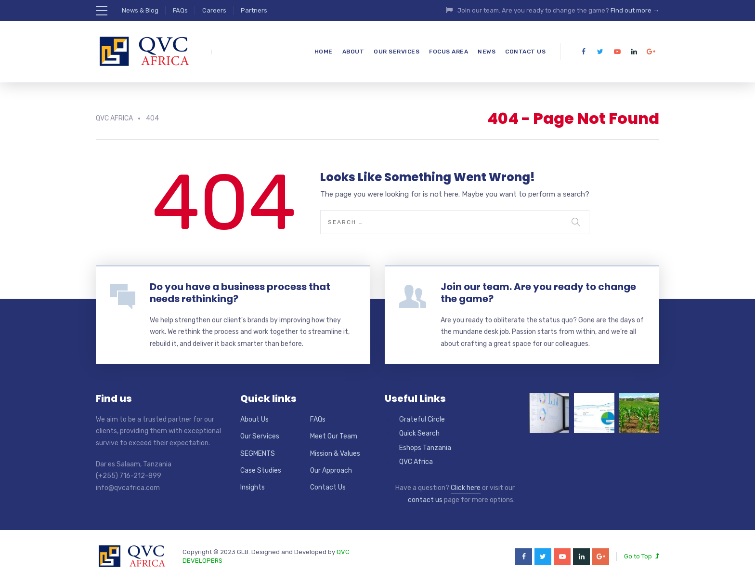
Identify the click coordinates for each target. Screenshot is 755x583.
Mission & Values (335, 454)
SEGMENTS (257, 454)
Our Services (396, 51)
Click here (466, 488)
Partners (254, 10)
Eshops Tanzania (425, 448)
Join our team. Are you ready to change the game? (538, 292)
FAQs (180, 10)
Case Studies (260, 470)
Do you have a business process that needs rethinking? (240, 292)
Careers (214, 10)
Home (323, 51)
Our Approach (331, 470)
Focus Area (448, 51)
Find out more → (635, 10)
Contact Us (525, 51)
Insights (252, 487)
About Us (254, 419)
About (353, 51)
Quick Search (419, 433)
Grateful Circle (422, 419)
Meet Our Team (333, 436)
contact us (425, 500)
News (486, 51)
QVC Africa (416, 462)
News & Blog (140, 10)
